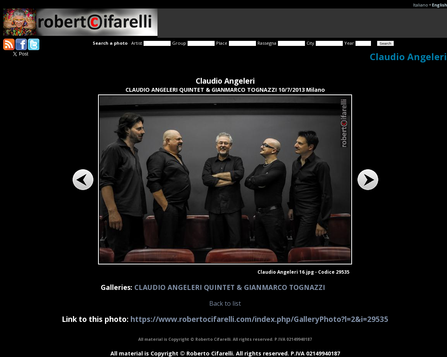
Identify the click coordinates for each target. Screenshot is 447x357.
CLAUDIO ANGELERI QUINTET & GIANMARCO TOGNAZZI (229, 287)
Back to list (225, 303)
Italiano (420, 5)
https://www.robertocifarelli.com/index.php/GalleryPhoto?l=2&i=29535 (259, 319)
